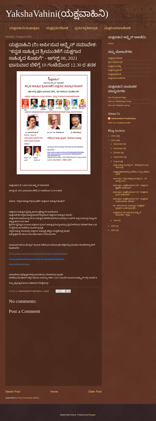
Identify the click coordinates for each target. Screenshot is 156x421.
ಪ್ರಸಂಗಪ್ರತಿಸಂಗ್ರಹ (86, 28)
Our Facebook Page (117, 97)
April (115, 220)
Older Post (95, 391)
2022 (113, 136)
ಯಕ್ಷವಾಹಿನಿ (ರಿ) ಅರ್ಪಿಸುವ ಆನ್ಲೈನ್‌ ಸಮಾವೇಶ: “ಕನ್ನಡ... (127, 213)
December (118, 144)
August (116, 161)
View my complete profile (119, 123)
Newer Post (13, 391)
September (118, 157)
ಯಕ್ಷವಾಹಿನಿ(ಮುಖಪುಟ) (24, 28)
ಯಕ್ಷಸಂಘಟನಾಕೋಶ (116, 78)
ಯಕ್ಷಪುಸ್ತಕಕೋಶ (114, 74)
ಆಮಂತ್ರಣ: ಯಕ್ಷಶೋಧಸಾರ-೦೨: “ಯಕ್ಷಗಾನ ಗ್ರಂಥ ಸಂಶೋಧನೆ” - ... (130, 193)
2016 (113, 230)
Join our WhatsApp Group (119, 101)
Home (54, 391)
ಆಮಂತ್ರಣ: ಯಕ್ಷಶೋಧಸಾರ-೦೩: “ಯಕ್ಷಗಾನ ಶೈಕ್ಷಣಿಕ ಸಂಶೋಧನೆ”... (130, 186)
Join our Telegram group (119, 105)
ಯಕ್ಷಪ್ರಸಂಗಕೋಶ (57, 28)
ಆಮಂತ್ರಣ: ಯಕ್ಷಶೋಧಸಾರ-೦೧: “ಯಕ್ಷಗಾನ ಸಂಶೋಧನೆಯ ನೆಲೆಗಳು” (130, 200)
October (117, 152)
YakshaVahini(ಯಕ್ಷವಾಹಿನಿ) (57, 13)
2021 (113, 140)
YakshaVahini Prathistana (123, 118)
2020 (113, 226)
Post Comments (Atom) (28, 398)
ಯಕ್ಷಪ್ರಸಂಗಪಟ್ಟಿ (114, 66)
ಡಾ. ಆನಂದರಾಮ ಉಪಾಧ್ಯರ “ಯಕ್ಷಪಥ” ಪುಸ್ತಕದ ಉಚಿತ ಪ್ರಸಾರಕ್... (129, 206)
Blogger (92, 415)
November (118, 148)
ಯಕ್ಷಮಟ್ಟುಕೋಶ (115, 70)
